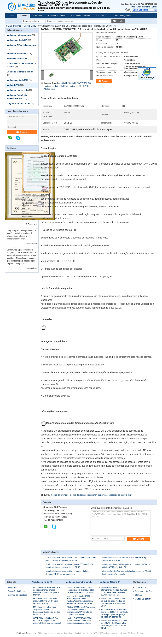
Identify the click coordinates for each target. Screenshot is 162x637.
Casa (11, 16)
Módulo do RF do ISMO (17, 53)
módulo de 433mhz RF (17, 58)
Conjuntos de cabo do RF (18, 103)
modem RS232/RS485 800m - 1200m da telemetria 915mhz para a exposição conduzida (80, 620)
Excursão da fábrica (56, 16)
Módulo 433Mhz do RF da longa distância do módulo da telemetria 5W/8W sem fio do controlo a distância (81, 611)
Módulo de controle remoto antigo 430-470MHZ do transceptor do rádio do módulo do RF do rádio (46, 611)
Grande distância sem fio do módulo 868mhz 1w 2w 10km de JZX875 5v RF (45, 601)
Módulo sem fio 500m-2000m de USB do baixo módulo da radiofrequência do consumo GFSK (113, 602)
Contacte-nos (102, 16)
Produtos (23, 16)
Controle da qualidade (80, 16)
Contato (21, 132)
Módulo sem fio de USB (17, 80)
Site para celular (143, 599)
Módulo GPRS (30, 26)
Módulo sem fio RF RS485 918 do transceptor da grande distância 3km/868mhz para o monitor (46, 591)
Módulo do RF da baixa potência (21, 45)
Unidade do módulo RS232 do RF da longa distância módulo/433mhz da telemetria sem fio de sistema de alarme (80, 600)
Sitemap (138, 595)
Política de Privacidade (26, 633)
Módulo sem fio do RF (17, 40)
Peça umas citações (143, 591)
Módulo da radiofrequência (19, 35)
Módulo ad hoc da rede (17, 90)
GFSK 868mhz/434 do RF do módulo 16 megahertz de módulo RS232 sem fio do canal (47, 620)
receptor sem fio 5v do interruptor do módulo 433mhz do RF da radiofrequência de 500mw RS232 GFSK (114, 591)
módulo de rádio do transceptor (83, 495)
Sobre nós (37, 16)
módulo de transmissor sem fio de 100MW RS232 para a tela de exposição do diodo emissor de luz (114, 624)
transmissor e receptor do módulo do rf (114, 495)
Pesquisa (119, 21)
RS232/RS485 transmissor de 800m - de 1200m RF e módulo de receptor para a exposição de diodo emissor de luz (114, 613)
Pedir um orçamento (140, 7)
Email (154, 7)
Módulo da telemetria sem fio (20, 72)
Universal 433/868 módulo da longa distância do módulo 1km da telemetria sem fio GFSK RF (80, 590)
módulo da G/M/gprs (60, 495)
